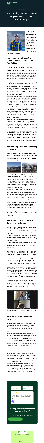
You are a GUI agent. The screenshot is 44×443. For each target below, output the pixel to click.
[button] (37, 3)
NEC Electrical (22, 441)
